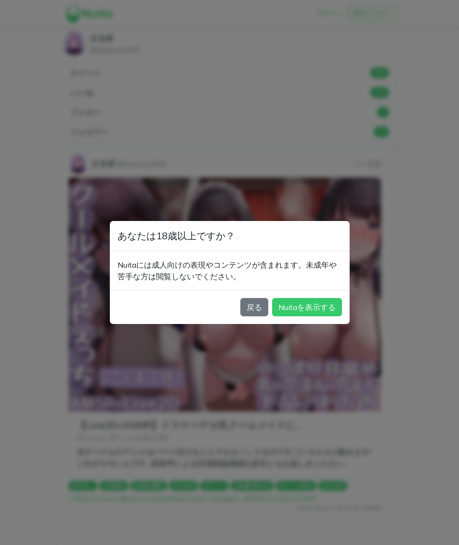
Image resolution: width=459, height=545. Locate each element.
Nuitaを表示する (307, 307)
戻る (254, 307)
